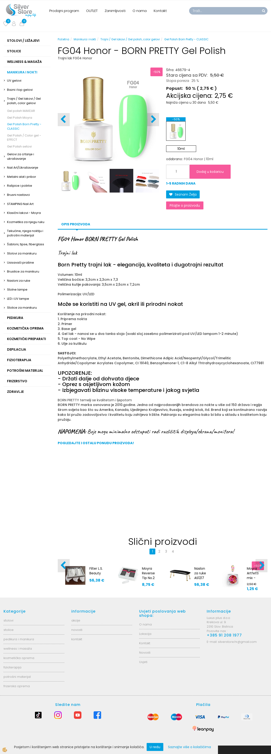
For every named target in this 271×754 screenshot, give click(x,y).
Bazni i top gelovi (20, 89)
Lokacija (145, 634)
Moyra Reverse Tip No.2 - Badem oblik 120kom (149, 580)
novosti (76, 630)
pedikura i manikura (19, 639)
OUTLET (92, 10)
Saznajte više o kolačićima (189, 747)
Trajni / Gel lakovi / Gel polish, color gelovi (24, 100)
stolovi (8, 620)
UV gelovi (14, 80)
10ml (181, 148)
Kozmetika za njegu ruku (25, 222)
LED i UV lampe (18, 298)
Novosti (144, 652)
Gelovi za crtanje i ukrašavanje (20, 156)
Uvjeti (143, 662)
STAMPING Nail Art (20, 204)
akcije (75, 620)
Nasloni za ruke (18, 280)
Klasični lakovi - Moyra (24, 213)
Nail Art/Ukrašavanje (22, 167)
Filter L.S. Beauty (96, 571)
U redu (155, 747)
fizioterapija (12, 667)
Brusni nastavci (18, 195)
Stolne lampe (17, 289)
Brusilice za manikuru (23, 271)
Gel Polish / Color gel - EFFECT (24, 137)
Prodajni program (64, 10)
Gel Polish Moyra (19, 117)
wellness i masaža (18, 648)
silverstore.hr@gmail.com (237, 642)
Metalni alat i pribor (21, 176)
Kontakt (160, 10)
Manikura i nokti (85, 39)
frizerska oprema (17, 686)
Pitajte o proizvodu (185, 205)
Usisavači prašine (20, 262)
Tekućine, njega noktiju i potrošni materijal (25, 233)
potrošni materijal (17, 676)
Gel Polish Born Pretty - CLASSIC (24, 126)
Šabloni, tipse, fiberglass (25, 244)
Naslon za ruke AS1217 (200, 573)
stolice (9, 630)
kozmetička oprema (19, 658)
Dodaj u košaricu (210, 171)
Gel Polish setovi (19, 146)
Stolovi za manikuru (22, 253)
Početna (63, 39)
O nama (140, 10)
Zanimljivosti (115, 10)
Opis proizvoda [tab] (75, 224)
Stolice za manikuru (22, 307)
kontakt (76, 639)
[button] (153, 119)
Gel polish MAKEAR (21, 111)
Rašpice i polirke (19, 185)
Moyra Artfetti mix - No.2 (253, 575)
